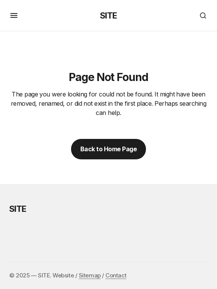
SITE (108, 15)
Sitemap (90, 275)
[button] (14, 15)
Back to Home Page (108, 149)
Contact (115, 275)
